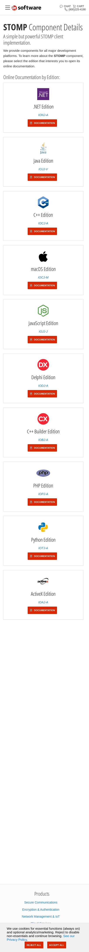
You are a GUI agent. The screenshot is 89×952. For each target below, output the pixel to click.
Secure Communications (40, 902)
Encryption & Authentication (40, 909)
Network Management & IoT (41, 916)
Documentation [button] (42, 123)
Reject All (34, 945)
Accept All (56, 945)
